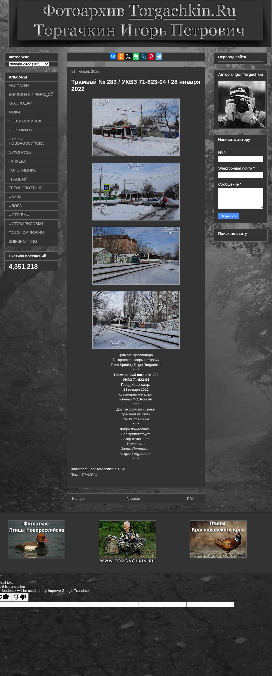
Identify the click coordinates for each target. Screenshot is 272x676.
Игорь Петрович (136, 449)
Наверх (78, 499)
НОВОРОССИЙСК (25, 121)
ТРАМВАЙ (90, 475)
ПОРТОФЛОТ (20, 130)
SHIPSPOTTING (23, 241)
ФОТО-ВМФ (19, 215)
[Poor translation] (20, 597)
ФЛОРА (15, 206)
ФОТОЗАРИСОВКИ (26, 224)
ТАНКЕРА (17, 161)
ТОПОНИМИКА (22, 170)
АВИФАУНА (19, 85)
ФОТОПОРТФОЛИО (26, 232)
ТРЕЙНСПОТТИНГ (25, 188)
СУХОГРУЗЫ (20, 152)
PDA (190, 499)
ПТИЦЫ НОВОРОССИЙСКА (26, 141)
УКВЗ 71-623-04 (136, 419)
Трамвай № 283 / (136, 414)
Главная (133, 499)
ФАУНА (15, 197)
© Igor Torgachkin (136, 454)
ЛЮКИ (14, 112)
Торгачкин (136, 444)
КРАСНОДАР (20, 103)
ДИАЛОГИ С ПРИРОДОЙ (31, 94)
